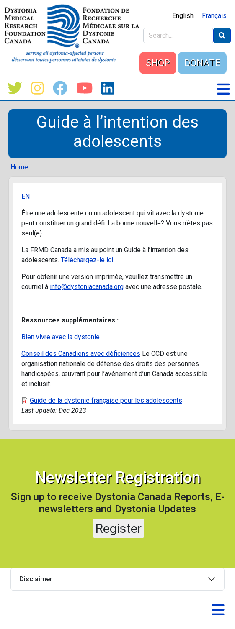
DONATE (202, 63)
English (183, 16)
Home (19, 167)
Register (119, 528)
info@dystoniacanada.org (87, 287)
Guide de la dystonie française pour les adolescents (106, 400)
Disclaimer (35, 579)
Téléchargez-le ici (87, 260)
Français (214, 16)
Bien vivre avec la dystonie (60, 337)
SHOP (158, 63)
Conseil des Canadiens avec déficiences (80, 354)
